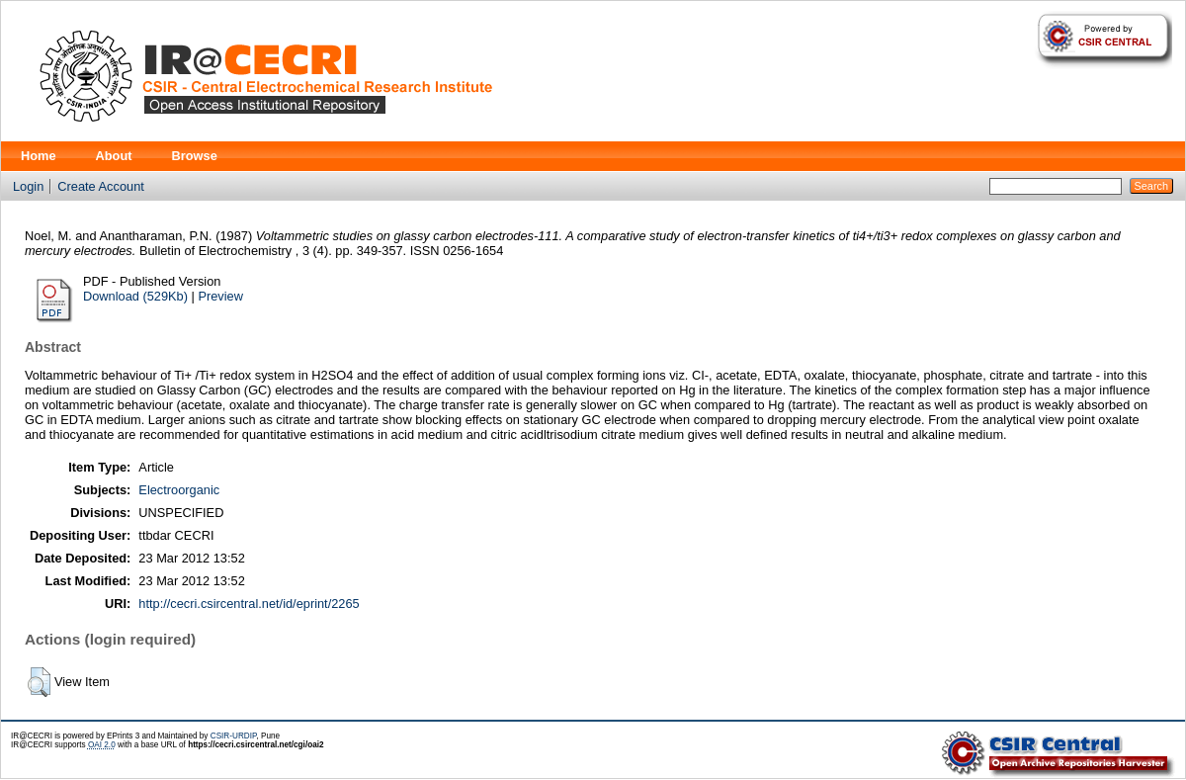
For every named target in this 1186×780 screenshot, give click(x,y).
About (114, 155)
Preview (220, 296)
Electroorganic (178, 489)
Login (28, 186)
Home (38, 155)
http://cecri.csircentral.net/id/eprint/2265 (248, 603)
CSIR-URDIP (234, 736)
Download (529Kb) (135, 296)
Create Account (100, 186)
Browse (194, 155)
